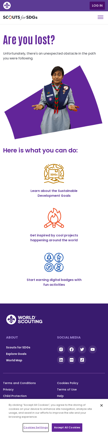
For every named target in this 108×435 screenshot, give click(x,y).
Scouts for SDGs (18, 347)
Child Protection (15, 396)
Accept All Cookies (67, 427)
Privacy (8, 389)
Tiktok (82, 360)
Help (60, 396)
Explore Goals (16, 353)
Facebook (72, 349)
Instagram (61, 349)
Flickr (72, 360)
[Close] (101, 405)
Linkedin (61, 360)
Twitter (82, 349)
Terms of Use (67, 389)
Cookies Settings (35, 427)
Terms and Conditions (19, 383)
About (12, 337)
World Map (14, 360)
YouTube (93, 349)
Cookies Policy (67, 383)
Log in (97, 5)
